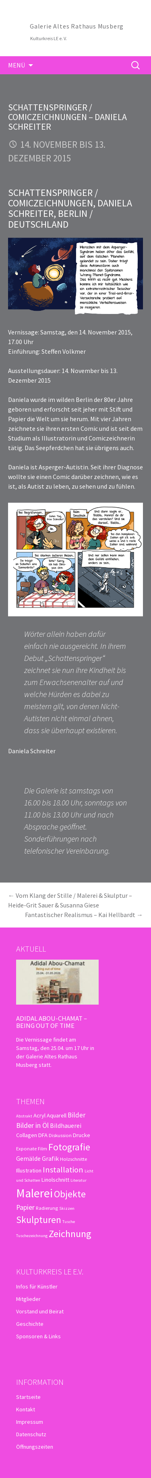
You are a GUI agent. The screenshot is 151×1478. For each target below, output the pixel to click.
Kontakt (25, 1409)
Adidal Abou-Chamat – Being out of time (51, 1022)
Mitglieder (28, 1299)
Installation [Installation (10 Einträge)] (63, 1169)
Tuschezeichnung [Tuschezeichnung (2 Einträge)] (32, 1235)
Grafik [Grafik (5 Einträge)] (50, 1158)
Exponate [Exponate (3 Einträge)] (26, 1148)
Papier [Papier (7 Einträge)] (25, 1207)
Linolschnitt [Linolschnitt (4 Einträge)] (55, 1179)
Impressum (29, 1421)
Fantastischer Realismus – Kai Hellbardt (84, 915)
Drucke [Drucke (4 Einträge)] (81, 1135)
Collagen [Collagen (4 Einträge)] (26, 1135)
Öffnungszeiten (34, 1446)
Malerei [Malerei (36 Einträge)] (34, 1193)
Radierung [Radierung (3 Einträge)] (47, 1208)
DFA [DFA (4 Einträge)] (43, 1135)
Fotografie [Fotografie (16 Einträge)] (69, 1147)
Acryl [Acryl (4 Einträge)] (39, 1115)
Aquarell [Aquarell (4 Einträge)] (56, 1115)
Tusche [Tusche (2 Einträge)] (68, 1221)
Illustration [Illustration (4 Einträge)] (28, 1170)
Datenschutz (31, 1434)
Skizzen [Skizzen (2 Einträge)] (66, 1208)
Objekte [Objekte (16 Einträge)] (70, 1194)
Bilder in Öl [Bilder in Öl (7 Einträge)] (32, 1125)
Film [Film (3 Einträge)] (42, 1148)
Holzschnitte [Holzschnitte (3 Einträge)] (73, 1159)
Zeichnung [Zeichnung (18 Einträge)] (70, 1233)
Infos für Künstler (37, 1286)
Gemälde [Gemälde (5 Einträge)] (28, 1158)
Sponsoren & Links (38, 1336)
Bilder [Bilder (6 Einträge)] (76, 1115)
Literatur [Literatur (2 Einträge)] (78, 1180)
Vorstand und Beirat (40, 1311)
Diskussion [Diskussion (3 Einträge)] (60, 1135)
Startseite (28, 1397)
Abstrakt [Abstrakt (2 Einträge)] (24, 1116)
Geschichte (29, 1323)
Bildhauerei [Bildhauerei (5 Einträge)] (65, 1125)
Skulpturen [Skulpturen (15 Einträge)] (38, 1219)
